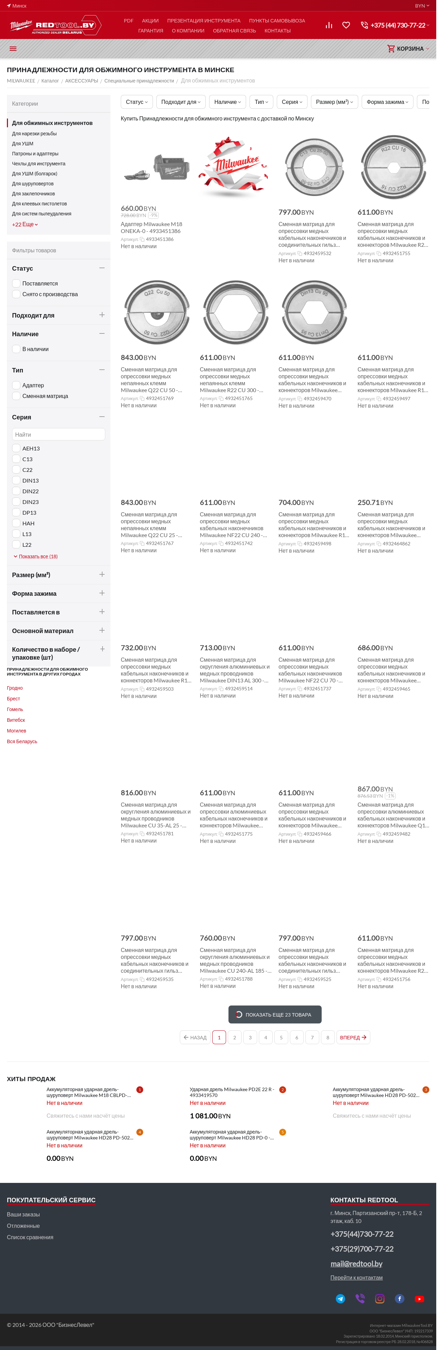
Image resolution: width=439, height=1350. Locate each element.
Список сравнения (30, 1237)
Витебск (16, 720)
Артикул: (129, 239)
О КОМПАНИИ (188, 30)
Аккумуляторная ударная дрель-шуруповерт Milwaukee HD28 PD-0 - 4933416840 (230, 1134)
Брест (13, 698)
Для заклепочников (33, 193)
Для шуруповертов (32, 183)
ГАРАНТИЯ (151, 30)
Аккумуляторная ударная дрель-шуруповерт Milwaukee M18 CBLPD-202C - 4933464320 (87, 1092)
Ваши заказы (23, 1214)
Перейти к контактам (357, 1277)
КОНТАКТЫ (278, 30)
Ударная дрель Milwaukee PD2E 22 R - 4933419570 (232, 1092)
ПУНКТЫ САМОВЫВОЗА (277, 20)
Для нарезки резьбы (34, 133)
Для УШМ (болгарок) (34, 173)
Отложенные (23, 1225)
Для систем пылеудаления (41, 213)
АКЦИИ (150, 20)
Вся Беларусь (22, 741)
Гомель (15, 709)
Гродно (15, 688)
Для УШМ (22, 143)
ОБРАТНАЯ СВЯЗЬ (234, 30)
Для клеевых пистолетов (39, 203)
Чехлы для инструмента (39, 163)
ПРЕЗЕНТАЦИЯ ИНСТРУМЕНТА (204, 20)
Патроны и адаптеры (35, 153)
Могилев (16, 731)
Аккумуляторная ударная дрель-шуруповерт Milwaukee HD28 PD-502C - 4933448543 (91, 1134)
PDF (129, 20)
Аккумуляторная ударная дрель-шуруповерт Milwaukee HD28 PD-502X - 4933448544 (377, 1092)
